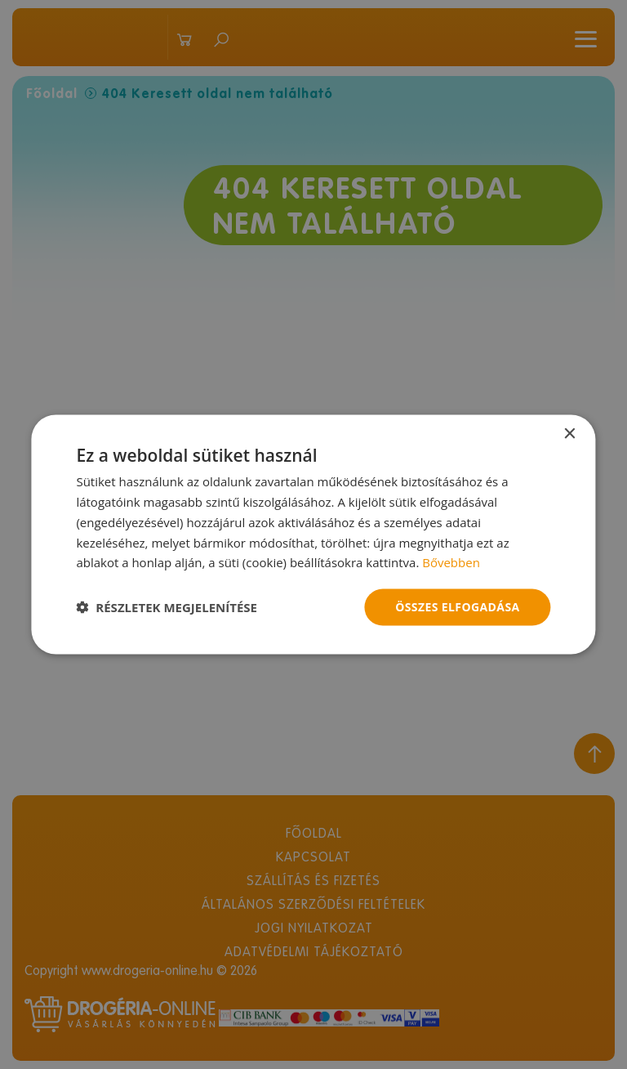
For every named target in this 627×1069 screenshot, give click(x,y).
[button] (166, 607)
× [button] (569, 434)
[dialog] (313, 534)
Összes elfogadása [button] (457, 607)
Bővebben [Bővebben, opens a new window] (451, 562)
